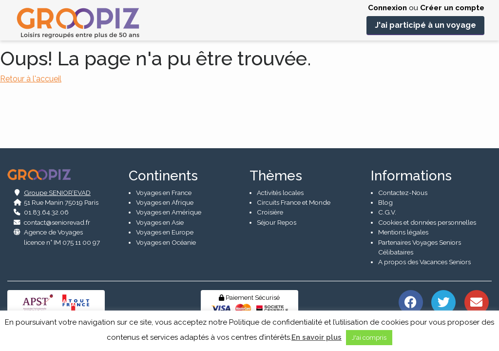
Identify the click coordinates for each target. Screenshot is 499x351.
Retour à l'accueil (30, 78)
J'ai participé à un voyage (425, 25)
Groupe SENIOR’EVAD (57, 188)
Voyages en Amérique (168, 207)
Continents (163, 171)
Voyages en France (164, 188)
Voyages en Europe (164, 227)
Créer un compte (452, 7)
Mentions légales (403, 227)
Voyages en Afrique (164, 197)
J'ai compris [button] (369, 337)
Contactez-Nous (402, 188)
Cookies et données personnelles (427, 217)
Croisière (270, 207)
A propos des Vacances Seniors (424, 257)
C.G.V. (387, 207)
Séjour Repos (276, 217)
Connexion (387, 7)
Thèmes (276, 171)
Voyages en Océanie (166, 237)
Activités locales (280, 188)
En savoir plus (316, 337)
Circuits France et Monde (293, 197)
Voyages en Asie (160, 217)
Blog (385, 197)
